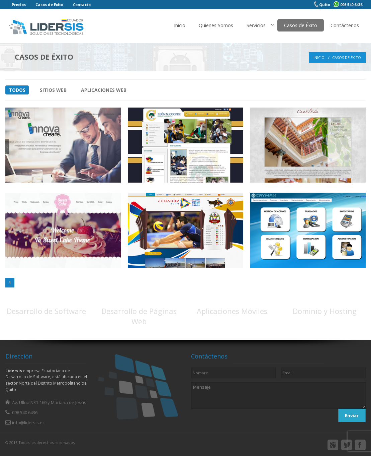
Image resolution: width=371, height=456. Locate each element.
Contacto (82, 4)
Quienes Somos (216, 25)
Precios (19, 4)
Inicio (179, 25)
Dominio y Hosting (325, 311)
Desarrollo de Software (46, 311)
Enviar (352, 415)
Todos (17, 90)
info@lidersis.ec (28, 422)
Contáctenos (345, 25)
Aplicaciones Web (103, 90)
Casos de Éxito (49, 4)
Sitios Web (53, 90)
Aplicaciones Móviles (232, 311)
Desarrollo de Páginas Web (139, 316)
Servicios (256, 25)
